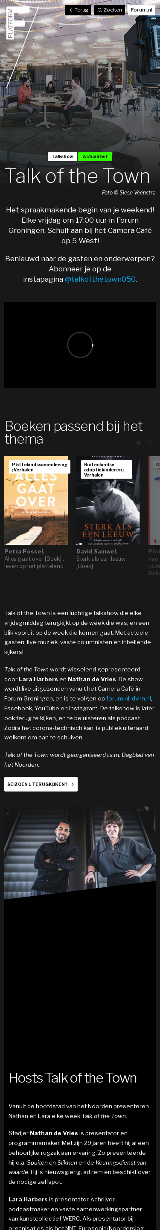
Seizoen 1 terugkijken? (37, 784)
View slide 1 (139, 443)
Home (22, 47)
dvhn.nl (141, 698)
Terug (78, 10)
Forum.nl (141, 10)
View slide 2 (150, 443)
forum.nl (117, 698)
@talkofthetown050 (100, 278)
